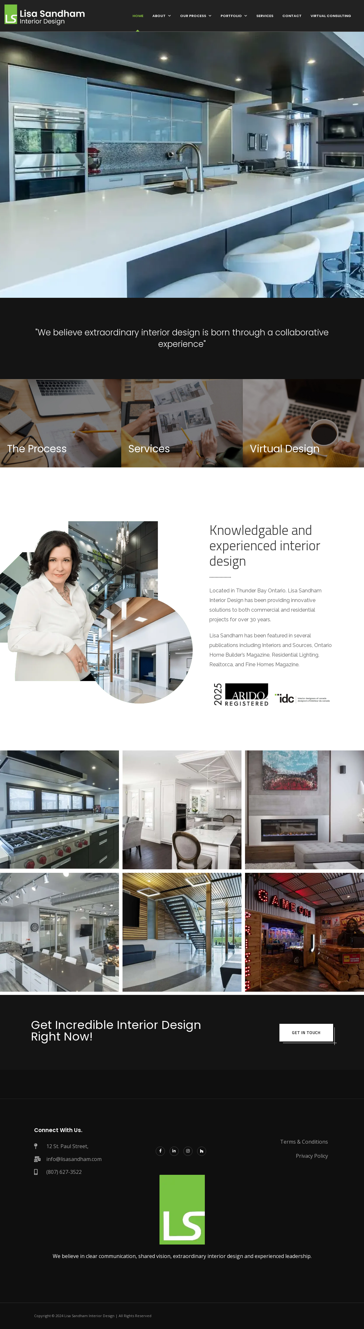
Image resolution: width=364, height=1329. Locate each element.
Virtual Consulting (331, 15)
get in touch (305, 1032)
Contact (292, 15)
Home (137, 15)
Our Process (193, 15)
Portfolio (231, 15)
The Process (37, 448)
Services (264, 15)
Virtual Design (285, 448)
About (159, 15)
